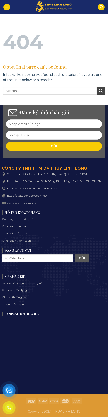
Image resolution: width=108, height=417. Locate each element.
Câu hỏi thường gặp (15, 297)
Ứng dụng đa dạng (14, 290)
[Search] (101, 7)
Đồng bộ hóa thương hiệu (18, 219)
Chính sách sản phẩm (15, 233)
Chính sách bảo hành (15, 226)
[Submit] (101, 91)
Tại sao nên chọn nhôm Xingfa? (22, 283)
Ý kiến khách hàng (14, 304)
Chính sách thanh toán (16, 240)
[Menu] (6, 7)
